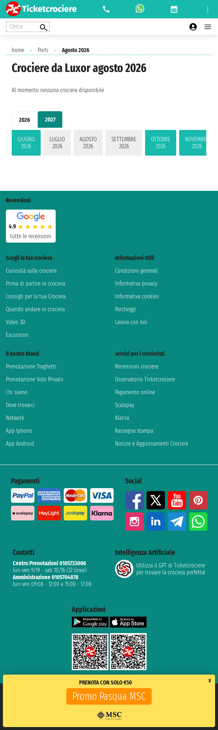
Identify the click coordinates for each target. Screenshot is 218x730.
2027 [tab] (50, 119)
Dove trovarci (20, 405)
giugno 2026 (26, 143)
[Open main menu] (207, 26)
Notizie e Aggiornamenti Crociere (151, 443)
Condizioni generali (136, 270)
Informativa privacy (136, 283)
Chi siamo (16, 392)
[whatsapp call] (140, 9)
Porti (43, 50)
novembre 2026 (197, 143)
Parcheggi (125, 309)
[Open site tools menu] (207, 9)
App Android (20, 443)
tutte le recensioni (30, 236)
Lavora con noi (131, 322)
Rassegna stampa (134, 430)
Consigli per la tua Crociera (36, 296)
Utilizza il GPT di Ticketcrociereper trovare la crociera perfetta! (160, 569)
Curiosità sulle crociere (31, 270)
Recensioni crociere (136, 366)
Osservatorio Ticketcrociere (145, 379)
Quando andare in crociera (35, 309)
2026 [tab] (24, 119)
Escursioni (17, 334)
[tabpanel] (109, 144)
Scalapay (124, 405)
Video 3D (15, 322)
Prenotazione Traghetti (31, 366)
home (18, 50)
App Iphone (19, 430)
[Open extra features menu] (28, 27)
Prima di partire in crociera (35, 283)
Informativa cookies (137, 296)
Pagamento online (135, 392)
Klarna (122, 417)
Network (15, 417)
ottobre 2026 (160, 143)
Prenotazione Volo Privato (34, 379)
